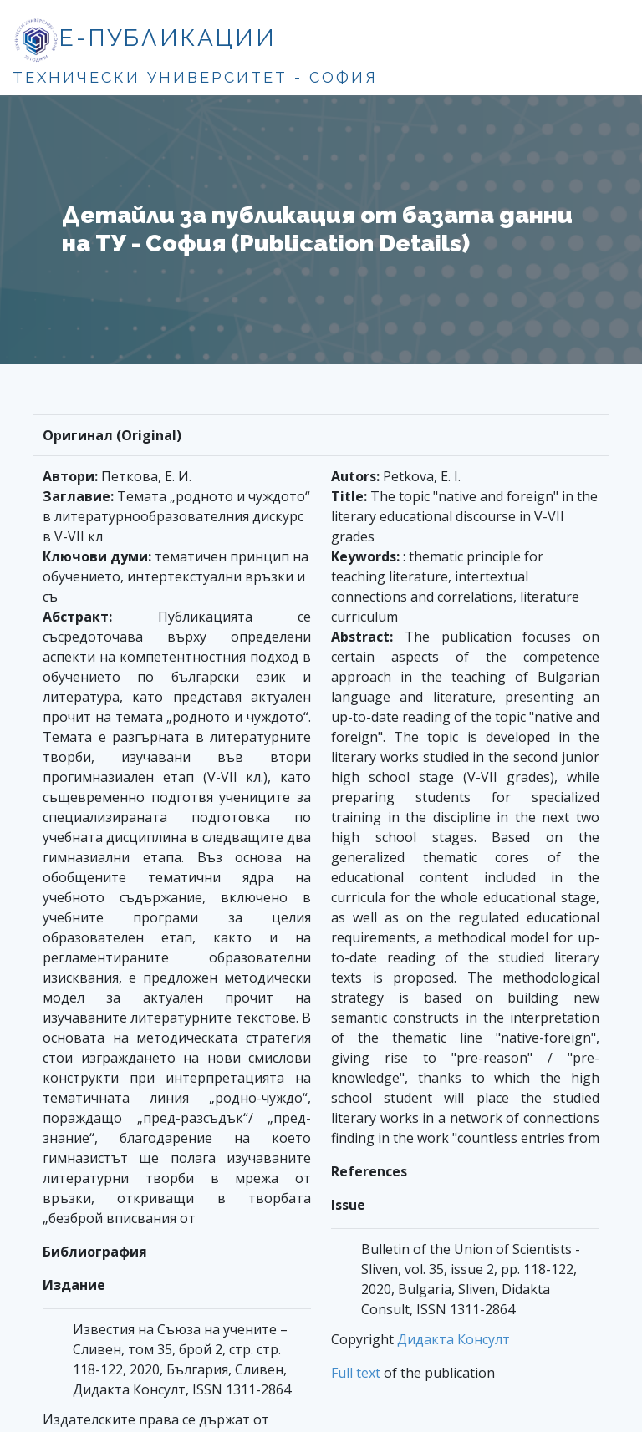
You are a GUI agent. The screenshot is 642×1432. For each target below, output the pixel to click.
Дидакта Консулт (453, 1339)
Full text (355, 1372)
